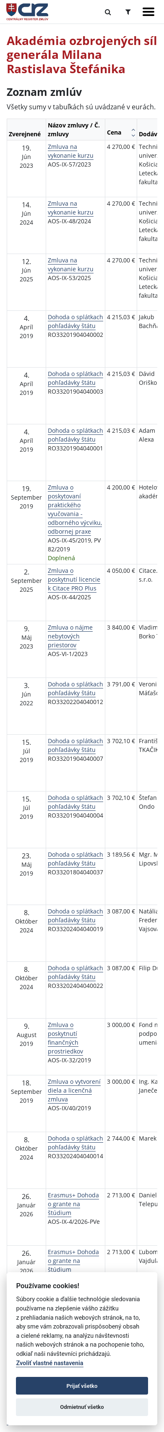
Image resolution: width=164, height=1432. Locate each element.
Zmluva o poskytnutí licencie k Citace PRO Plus (74, 579)
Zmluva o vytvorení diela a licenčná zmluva (74, 1090)
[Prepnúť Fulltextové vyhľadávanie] (108, 12)
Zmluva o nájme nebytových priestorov (70, 636)
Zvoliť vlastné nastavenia (49, 1363)
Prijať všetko (82, 1386)
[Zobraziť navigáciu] (148, 12)
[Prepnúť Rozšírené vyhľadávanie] (128, 12)
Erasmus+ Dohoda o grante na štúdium (73, 1204)
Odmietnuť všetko (82, 1407)
